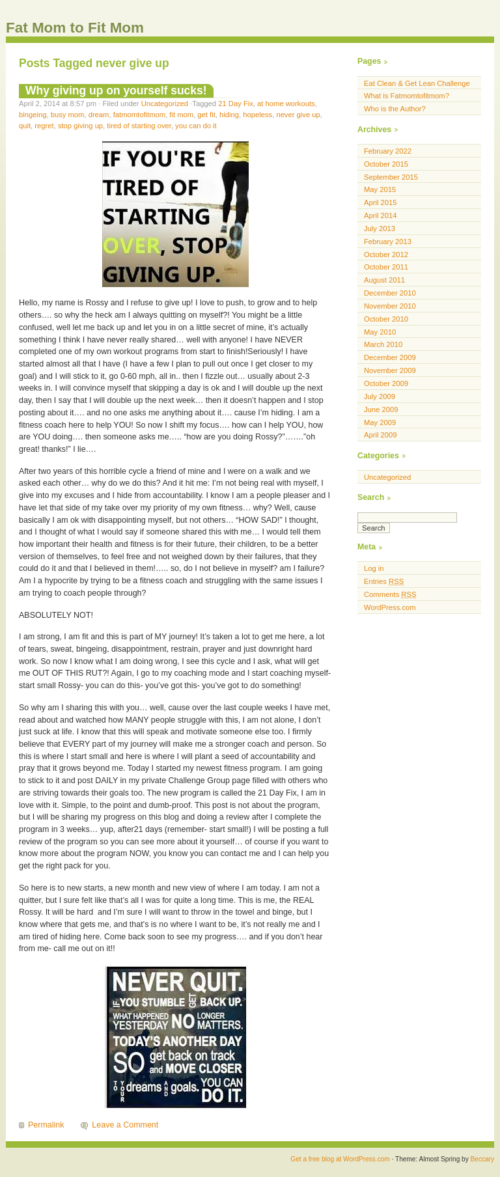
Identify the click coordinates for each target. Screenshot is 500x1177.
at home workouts (286, 103)
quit (25, 126)
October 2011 (386, 267)
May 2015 (380, 189)
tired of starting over (139, 126)
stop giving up (80, 126)
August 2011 (384, 280)
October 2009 (386, 383)
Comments (390, 594)
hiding (229, 114)
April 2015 (380, 202)
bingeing (32, 114)
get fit (206, 114)
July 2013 (379, 228)
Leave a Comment (125, 1124)
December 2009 (390, 357)
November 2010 (390, 306)
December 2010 (390, 293)
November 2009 (390, 370)
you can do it (196, 126)
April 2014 (380, 215)
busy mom (68, 114)
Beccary (482, 1159)
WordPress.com (390, 607)
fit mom (181, 114)
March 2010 (383, 344)
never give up (298, 114)
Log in (374, 568)
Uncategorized (164, 103)
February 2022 (387, 151)
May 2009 (380, 422)
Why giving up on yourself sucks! (116, 90)
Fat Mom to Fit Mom (75, 28)
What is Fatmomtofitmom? (406, 96)
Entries (384, 581)
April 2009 (380, 435)
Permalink (46, 1124)
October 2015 (386, 164)
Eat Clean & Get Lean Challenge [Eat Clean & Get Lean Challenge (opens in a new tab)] (417, 83)
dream (99, 114)
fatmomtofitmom (139, 114)
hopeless (257, 114)
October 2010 (386, 319)
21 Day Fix (235, 103)
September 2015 (391, 177)
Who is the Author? (395, 109)
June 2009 (381, 409)
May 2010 (380, 332)
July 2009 (379, 396)
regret (44, 126)
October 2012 (386, 254)
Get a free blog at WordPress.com (339, 1159)
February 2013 (387, 241)
